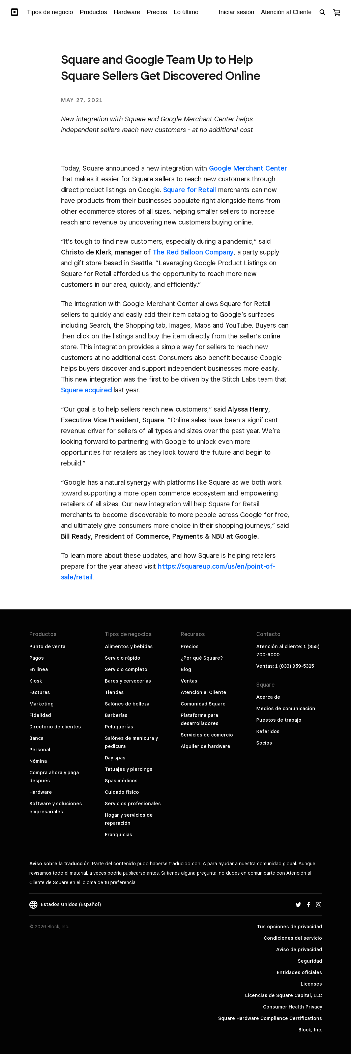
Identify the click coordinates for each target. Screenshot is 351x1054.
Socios (264, 743)
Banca (36, 738)
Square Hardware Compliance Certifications (270, 1018)
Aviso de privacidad (299, 949)
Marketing (41, 703)
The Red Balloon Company (193, 252)
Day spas (115, 757)
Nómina (38, 761)
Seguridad (310, 961)
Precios (190, 646)
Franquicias (118, 834)
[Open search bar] (322, 12)
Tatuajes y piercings (128, 769)
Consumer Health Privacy (292, 1007)
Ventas (189, 681)
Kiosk (35, 681)
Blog (186, 669)
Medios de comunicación (285, 708)
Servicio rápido (122, 658)
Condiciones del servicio (293, 938)
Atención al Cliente (203, 692)
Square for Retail (189, 190)
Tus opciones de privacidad (289, 926)
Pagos (36, 658)
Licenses (311, 984)
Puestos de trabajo (278, 720)
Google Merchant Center (248, 168)
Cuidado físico (122, 792)
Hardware (40, 792)
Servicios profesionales (133, 803)
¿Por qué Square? (202, 658)
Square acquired (86, 390)
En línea (38, 669)
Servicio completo (126, 669)
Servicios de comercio (207, 734)
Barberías (116, 715)
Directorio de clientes (55, 726)
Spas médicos (121, 780)
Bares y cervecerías (128, 681)
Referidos (268, 731)
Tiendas (114, 692)
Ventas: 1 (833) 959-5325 (285, 666)
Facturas (39, 692)
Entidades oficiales (299, 972)
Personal (39, 749)
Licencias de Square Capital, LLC (283, 995)
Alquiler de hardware (205, 746)
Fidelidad (40, 715)
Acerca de (268, 697)
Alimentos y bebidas (129, 646)
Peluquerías (119, 726)
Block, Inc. (310, 1029)
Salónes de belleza (127, 703)
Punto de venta (47, 646)
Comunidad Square (203, 703)
